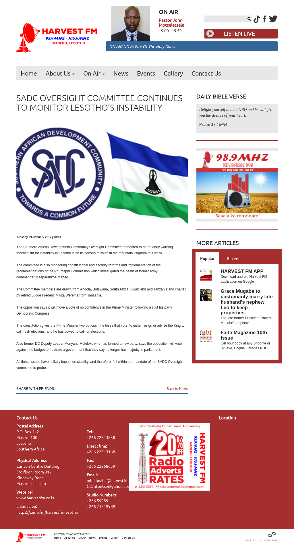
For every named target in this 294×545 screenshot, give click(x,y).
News (120, 73)
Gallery (173, 73)
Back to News (177, 389)
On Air (94, 73)
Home (29, 73)
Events (146, 73)
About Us (60, 73)
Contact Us (206, 73)
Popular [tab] (207, 258)
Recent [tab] (233, 258)
